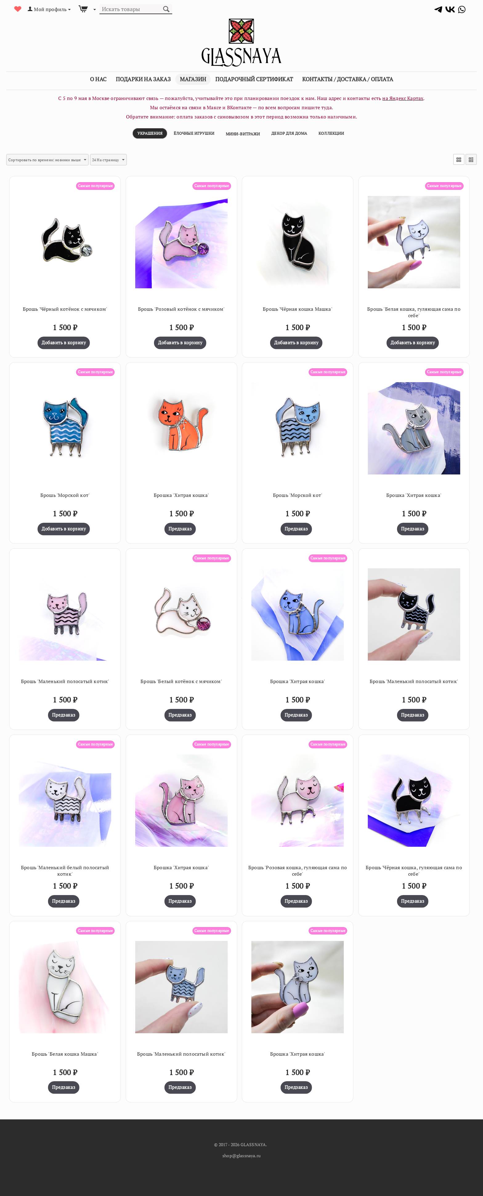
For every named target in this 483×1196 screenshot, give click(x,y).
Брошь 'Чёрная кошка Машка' (297, 307)
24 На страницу (123, 160)
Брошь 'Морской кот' (65, 493)
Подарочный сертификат (254, 79)
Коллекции (331, 133)
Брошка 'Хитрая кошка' (181, 493)
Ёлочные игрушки (194, 133)
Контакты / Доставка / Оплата (347, 79)
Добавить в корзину (64, 341)
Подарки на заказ (143, 79)
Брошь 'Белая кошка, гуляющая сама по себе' (413, 310)
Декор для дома (289, 133)
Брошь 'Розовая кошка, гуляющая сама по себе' (297, 869)
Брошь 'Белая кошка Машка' (65, 1052)
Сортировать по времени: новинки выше (53, 160)
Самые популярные (92, 184)
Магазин (193, 79)
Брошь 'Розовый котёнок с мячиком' (181, 307)
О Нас (98, 79)
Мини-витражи (243, 134)
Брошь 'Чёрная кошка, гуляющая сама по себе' (414, 869)
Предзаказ (180, 527)
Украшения (149, 133)
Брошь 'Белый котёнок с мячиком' (181, 679)
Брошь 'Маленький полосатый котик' (65, 679)
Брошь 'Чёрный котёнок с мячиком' (65, 307)
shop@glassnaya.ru (241, 1154)
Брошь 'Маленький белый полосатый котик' (65, 869)
